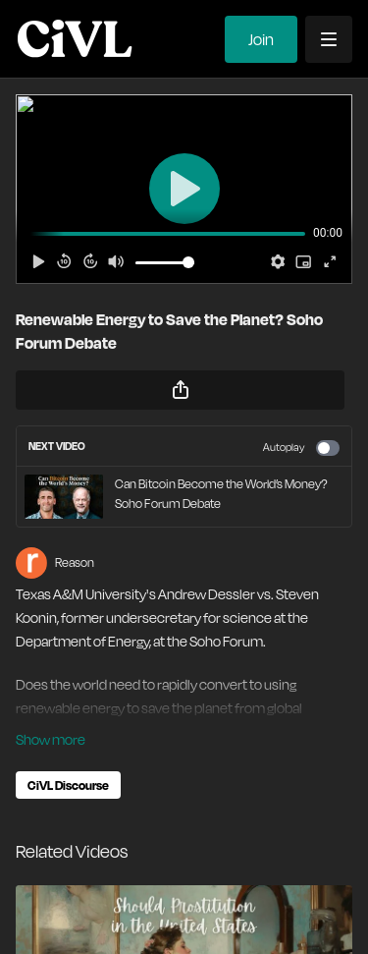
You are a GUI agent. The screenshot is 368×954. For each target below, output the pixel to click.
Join (261, 39)
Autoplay (301, 448)
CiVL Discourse (68, 785)
